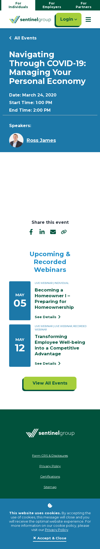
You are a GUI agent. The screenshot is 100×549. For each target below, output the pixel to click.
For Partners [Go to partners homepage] (83, 5)
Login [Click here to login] (68, 19)
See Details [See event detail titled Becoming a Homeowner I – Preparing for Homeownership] (48, 317)
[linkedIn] (42, 231)
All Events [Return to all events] (23, 38)
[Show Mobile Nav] (88, 19)
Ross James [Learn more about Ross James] (41, 140)
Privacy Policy (56, 530)
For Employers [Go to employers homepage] (52, 5)
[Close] (49, 538)
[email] (53, 231)
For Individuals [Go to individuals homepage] (18, 5)
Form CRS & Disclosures (50, 456)
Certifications (50, 476)
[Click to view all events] (50, 383)
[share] (64, 232)
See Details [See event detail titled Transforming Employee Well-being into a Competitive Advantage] (48, 363)
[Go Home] (30, 19)
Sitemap (50, 487)
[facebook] (31, 231)
